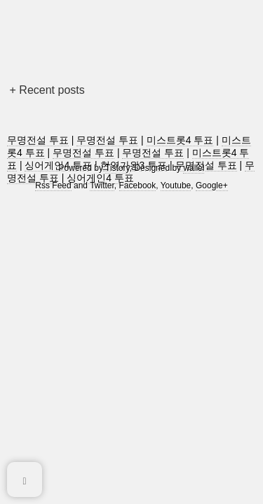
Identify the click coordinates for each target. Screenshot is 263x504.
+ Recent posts (47, 90)
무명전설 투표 (38, 140)
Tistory (117, 168)
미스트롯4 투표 (180, 140)
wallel (193, 168)
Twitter (102, 185)
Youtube (176, 185)
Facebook (137, 185)
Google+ (212, 185)
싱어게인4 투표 (100, 177)
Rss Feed (53, 185)
